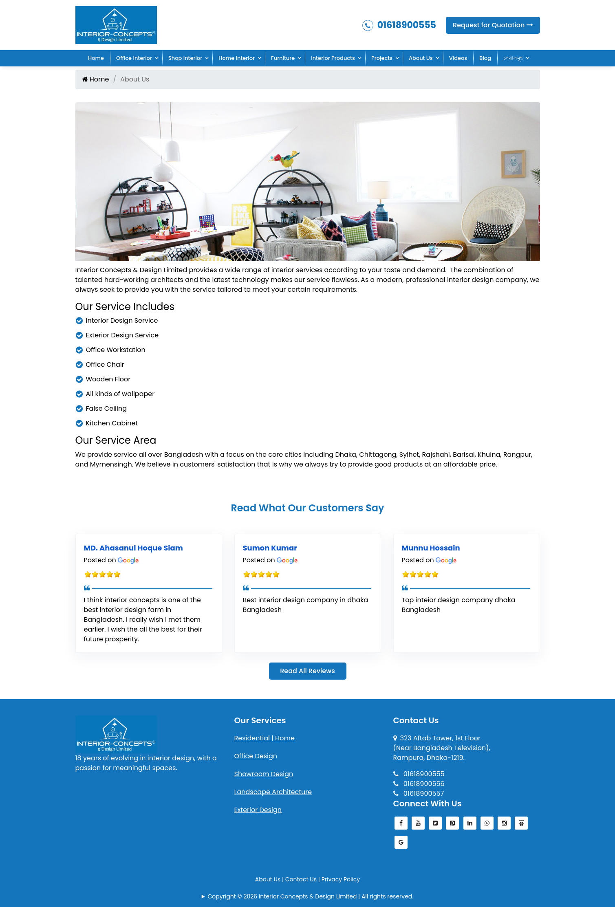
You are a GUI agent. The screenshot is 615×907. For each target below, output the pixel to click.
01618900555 (399, 25)
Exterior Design (258, 810)
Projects (381, 58)
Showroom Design (263, 774)
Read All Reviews (307, 671)
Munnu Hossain (431, 548)
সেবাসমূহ (513, 58)
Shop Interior (185, 58)
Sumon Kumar (270, 548)
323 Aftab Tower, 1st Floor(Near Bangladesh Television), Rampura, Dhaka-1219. (441, 747)
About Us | (270, 879)
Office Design (256, 756)
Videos (458, 58)
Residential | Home (264, 738)
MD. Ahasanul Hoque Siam (133, 548)
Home (96, 58)
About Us (421, 58)
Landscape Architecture (273, 792)
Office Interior (134, 58)
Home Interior (236, 58)
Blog (485, 58)
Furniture (283, 58)
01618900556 (419, 783)
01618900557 (418, 793)
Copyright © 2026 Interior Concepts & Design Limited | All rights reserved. (311, 896)
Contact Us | (303, 879)
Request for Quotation (493, 25)
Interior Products (333, 58)
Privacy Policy (341, 879)
